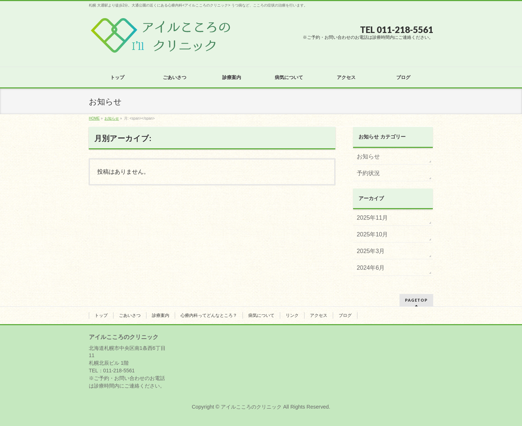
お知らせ (368, 156)
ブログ (345, 315)
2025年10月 (372, 234)
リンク (292, 315)
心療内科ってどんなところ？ (209, 315)
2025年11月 (372, 217)
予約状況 (368, 173)
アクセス (318, 315)
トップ (101, 315)
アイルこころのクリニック (251, 407)
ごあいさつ (130, 315)
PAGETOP (416, 300)
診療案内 (160, 315)
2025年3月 (371, 251)
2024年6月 (371, 267)
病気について (261, 315)
